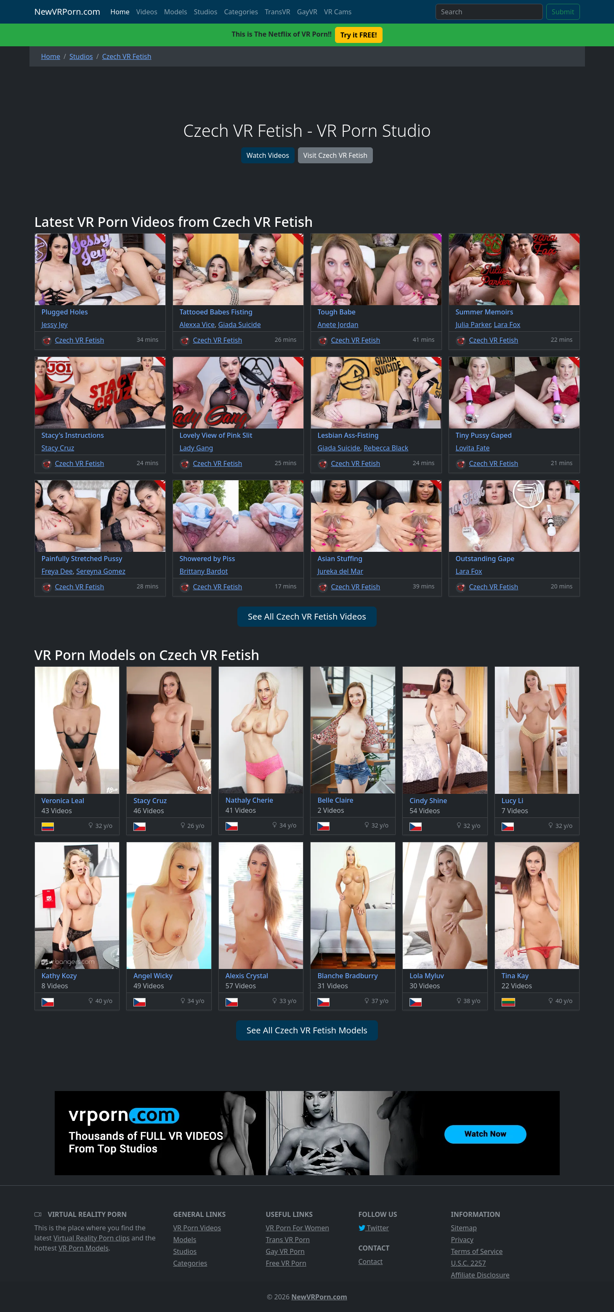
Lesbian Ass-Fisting (348, 435)
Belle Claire (335, 800)
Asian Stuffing (340, 558)
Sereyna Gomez (100, 571)
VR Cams (337, 11)
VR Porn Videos (197, 1227)
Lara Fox (507, 324)
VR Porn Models (83, 1248)
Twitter (374, 1227)
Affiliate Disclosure (480, 1275)
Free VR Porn (286, 1263)
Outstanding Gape (485, 558)
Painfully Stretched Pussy (82, 558)
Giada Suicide (239, 324)
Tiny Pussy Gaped (484, 435)
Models (175, 11)
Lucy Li (513, 800)
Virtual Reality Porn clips (91, 1238)
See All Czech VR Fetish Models (307, 1030)
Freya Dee (57, 571)
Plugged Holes (65, 312)
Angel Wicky (153, 975)
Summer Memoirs (484, 312)
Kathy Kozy (59, 975)
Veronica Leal (63, 800)
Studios (206, 11)
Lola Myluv (426, 975)
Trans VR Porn (288, 1239)
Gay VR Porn (285, 1251)
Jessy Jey (55, 324)
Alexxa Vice (197, 324)
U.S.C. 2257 (468, 1263)
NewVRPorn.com (68, 11)
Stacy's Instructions (73, 435)
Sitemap (464, 1227)
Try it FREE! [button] (358, 35)
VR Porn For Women (298, 1227)
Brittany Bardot (204, 571)
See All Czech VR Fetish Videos (307, 616)
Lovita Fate (473, 447)
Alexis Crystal (247, 975)
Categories (241, 11)
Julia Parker (473, 324)
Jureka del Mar (341, 571)
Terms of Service (477, 1251)
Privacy (462, 1239)
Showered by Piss (207, 558)
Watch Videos (268, 155)
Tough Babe (337, 312)
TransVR (277, 11)
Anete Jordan (338, 324)
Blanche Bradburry (347, 975)
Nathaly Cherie (249, 800)
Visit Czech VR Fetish (335, 155)
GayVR (307, 11)
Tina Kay (515, 975)
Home (120, 11)
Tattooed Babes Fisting (216, 312)
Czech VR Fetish (79, 340)
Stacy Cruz (58, 447)
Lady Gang (196, 447)
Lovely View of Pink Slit (216, 435)
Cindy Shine (428, 800)
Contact (371, 1261)
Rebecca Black (386, 447)
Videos (146, 11)
